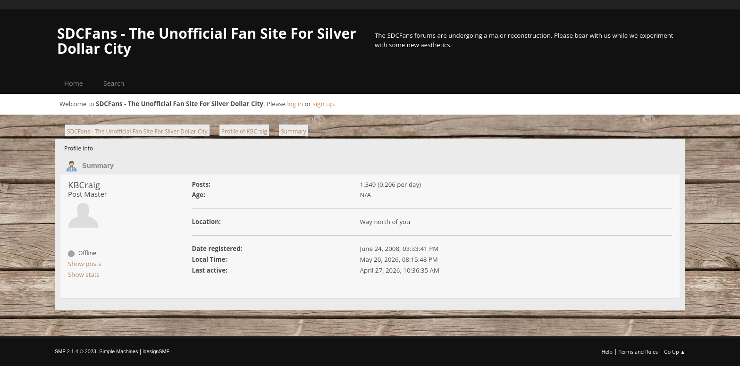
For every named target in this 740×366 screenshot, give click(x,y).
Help (606, 351)
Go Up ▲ (674, 351)
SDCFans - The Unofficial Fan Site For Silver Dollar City (206, 41)
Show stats (84, 274)
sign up (323, 104)
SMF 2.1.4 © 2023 (75, 351)
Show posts (84, 263)
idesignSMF (156, 351)
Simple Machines (118, 351)
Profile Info (78, 148)
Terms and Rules (638, 351)
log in (295, 104)
